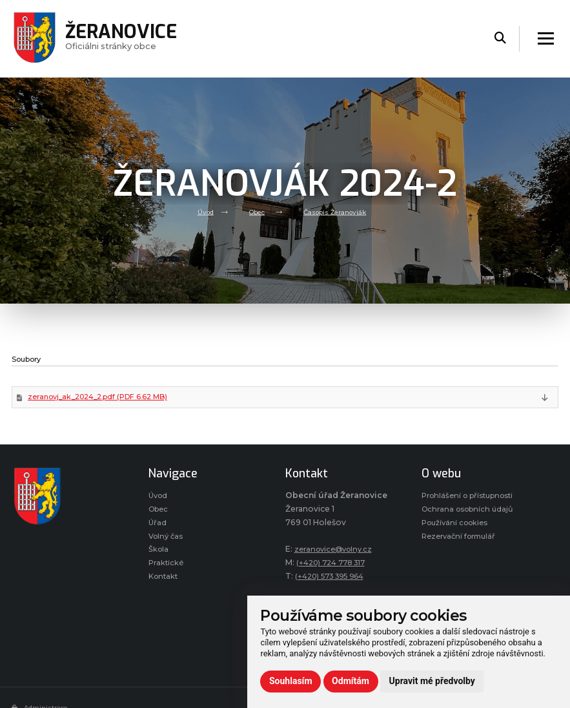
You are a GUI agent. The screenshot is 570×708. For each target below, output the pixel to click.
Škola (159, 556)
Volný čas (167, 542)
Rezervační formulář (462, 542)
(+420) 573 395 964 (334, 577)
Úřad (157, 527)
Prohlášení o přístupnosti (473, 498)
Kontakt (164, 585)
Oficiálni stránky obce (126, 38)
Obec (254, 211)
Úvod (199, 211)
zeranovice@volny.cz (337, 551)
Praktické (166, 571)
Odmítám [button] (350, 681)
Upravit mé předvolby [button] (432, 681)
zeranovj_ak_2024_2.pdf (103, 398)
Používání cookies (458, 527)
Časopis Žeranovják (338, 211)
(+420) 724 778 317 (335, 564)
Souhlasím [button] (290, 681)
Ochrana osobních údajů (471, 512)
